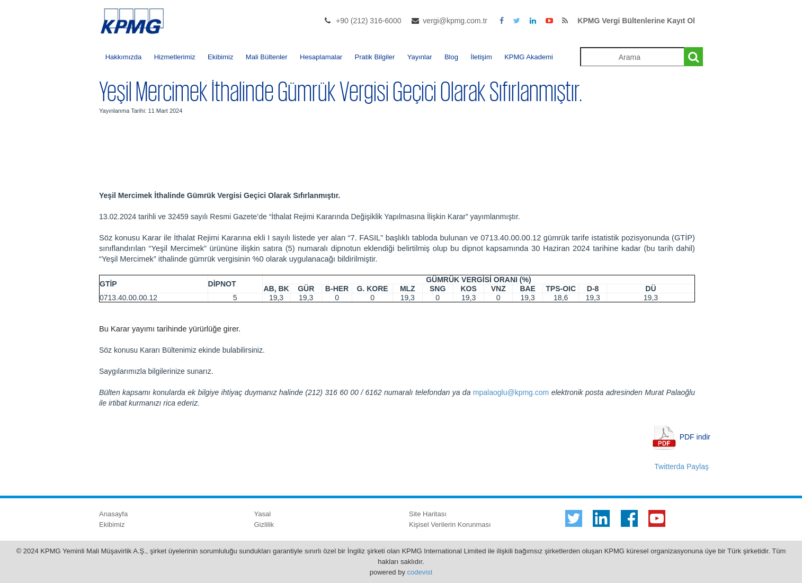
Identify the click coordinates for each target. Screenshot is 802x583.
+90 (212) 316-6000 (368, 20)
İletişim (481, 57)
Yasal (262, 514)
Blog (451, 57)
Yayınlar (419, 57)
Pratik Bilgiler (375, 57)
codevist (420, 572)
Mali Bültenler (267, 57)
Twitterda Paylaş (681, 466)
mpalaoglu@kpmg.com (511, 392)
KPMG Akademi (528, 57)
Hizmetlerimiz (174, 57)
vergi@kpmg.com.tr (455, 20)
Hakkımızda (123, 57)
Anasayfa (113, 514)
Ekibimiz (220, 57)
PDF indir (695, 436)
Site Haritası (428, 514)
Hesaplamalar (321, 57)
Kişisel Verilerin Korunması (450, 524)
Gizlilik (264, 524)
